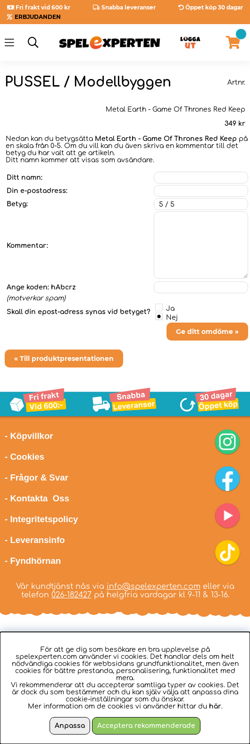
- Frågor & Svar (36, 477)
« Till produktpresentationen (64, 358)
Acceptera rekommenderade (146, 725)
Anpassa (70, 725)
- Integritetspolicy (41, 519)
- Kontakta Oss (37, 498)
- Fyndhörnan (33, 561)
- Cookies (24, 457)
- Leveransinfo (35, 540)
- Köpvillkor (29, 436)
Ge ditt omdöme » (207, 331)
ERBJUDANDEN (38, 16)
